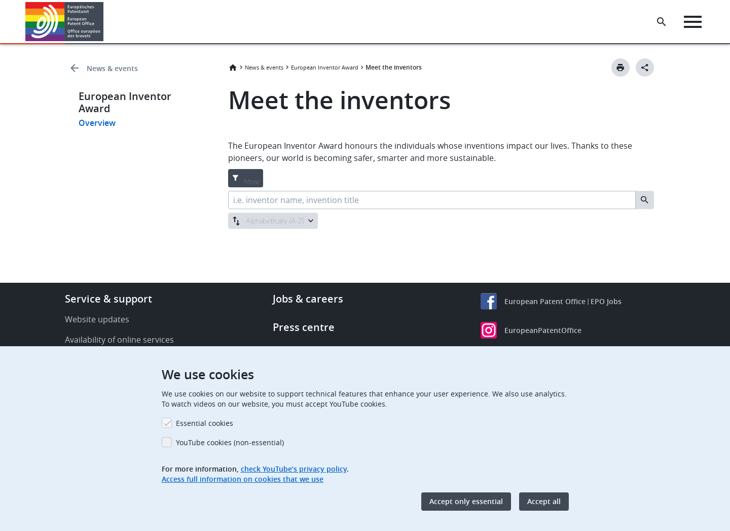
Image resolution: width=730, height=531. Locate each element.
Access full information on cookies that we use (242, 479)
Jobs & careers (308, 299)
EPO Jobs (606, 301)
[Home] (64, 21)
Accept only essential (466, 501)
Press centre (304, 327)
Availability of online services (119, 339)
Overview (97, 122)
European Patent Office (545, 301)
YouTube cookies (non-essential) (230, 442)
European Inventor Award (324, 67)
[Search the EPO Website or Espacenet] (661, 22)
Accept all (544, 501)
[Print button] (620, 67)
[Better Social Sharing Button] (645, 67)
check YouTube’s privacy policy (294, 469)
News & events (112, 68)
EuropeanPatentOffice (542, 330)
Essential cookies (204, 423)
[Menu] (693, 21)
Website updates (97, 319)
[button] (105, 22)
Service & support (108, 299)
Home (232, 67)
